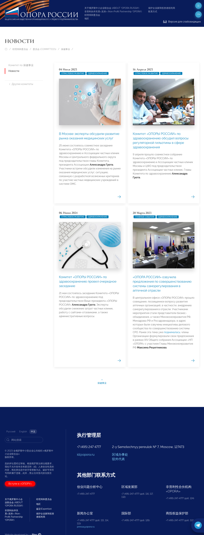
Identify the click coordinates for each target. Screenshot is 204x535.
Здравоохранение (97, 73)
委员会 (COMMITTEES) (44, 49)
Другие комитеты (20, 84)
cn (198, 14)
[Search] (24, 440)
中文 (33, 431)
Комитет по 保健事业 (20, 65)
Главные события (144, 369)
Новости (13, 70)
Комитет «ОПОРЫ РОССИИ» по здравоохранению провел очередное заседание (88, 385)
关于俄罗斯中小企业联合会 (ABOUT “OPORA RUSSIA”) (111, 8)
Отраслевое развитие (72, 73)
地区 (86, 18)
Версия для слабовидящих (182, 21)
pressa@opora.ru (86, 526)
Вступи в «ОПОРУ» (20, 483)
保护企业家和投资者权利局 (161, 8)
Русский (10, 431)
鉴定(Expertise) (44, 509)
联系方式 (152, 11)
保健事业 (65, 49)
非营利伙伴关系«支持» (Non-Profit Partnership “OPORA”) (113, 11)
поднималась (172, 484)
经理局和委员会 (92, 15)
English (23, 431)
